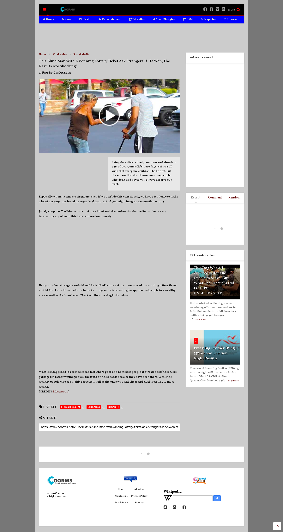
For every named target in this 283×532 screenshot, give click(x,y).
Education (137, 19)
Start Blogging (164, 19)
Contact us (121, 496)
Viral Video (60, 54)
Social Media (81, 54)
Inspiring (208, 19)
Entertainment (110, 19)
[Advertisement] (141, 38)
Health (85, 19)
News (66, 19)
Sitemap (139, 502)
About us (139, 489)
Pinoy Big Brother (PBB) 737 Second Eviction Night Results (214, 353)
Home (48, 19)
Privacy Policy (139, 496)
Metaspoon (60, 392)
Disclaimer (121, 502)
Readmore (200, 319)
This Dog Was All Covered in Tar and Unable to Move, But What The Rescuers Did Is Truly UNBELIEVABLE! (214, 280)
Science (230, 19)
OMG (188, 19)
